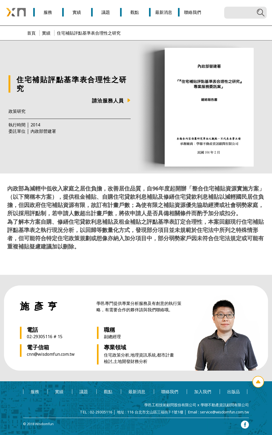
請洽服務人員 (108, 100)
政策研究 (17, 111)
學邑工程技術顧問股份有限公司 (170, 404)
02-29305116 (101, 412)
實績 (46, 33)
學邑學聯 (16, 12)
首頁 (31, 33)
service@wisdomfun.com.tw (224, 412)
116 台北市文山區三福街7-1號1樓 (155, 412)
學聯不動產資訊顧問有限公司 (225, 404)
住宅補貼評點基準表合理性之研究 (89, 33)
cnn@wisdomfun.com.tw (51, 354)
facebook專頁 (245, 425)
